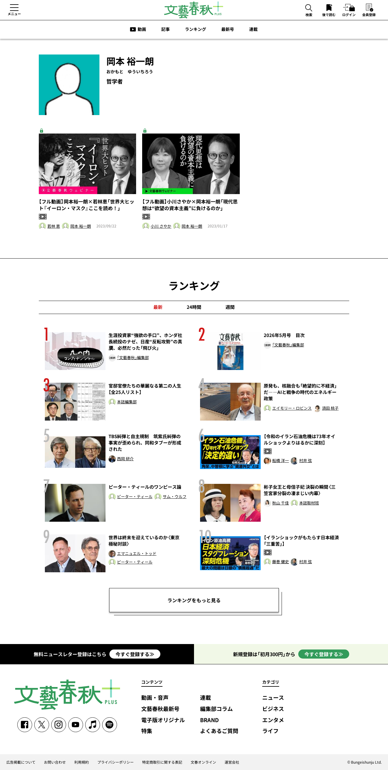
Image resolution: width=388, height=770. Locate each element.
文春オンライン (203, 762)
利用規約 (81, 762)
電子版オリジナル (163, 720)
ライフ (270, 731)
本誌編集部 (127, 402)
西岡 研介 (125, 459)
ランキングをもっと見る (194, 600)
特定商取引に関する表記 (162, 762)
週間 (230, 307)
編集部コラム (216, 709)
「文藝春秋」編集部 (133, 357)
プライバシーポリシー (115, 762)
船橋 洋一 (280, 460)
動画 (142, 29)
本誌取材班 (309, 503)
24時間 (194, 307)
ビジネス (273, 709)
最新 (157, 307)
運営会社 (232, 762)
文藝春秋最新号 (160, 709)
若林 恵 (53, 226)
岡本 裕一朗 (80, 226)
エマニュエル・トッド (136, 553)
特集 (146, 731)
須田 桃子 (330, 408)
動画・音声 (155, 698)
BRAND (209, 720)
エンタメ (273, 720)
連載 (253, 29)
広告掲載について (20, 762)
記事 (165, 29)
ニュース (273, 698)
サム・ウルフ (174, 496)
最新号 (227, 29)
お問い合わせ (55, 762)
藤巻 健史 (280, 562)
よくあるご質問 (219, 731)
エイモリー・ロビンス (292, 408)
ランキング (195, 29)
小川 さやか (161, 226)
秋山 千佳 (280, 503)
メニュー (14, 13)
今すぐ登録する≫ (134, 654)
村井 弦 (305, 460)
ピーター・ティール (134, 496)
